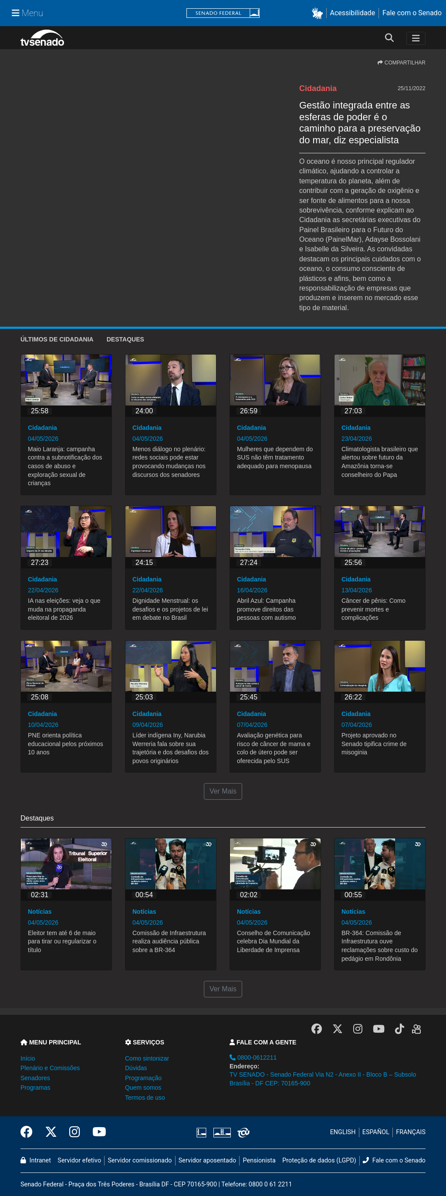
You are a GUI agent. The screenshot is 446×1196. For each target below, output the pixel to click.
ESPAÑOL (375, 1132)
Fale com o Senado (412, 13)
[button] (319, 13)
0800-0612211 (253, 1057)
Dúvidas (136, 1067)
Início (27, 1058)
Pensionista (259, 1160)
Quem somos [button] (143, 1087)
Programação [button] (143, 1077)
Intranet (35, 1160)
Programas (35, 1087)
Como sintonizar (147, 1058)
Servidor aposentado (207, 1160)
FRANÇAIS (411, 1132)
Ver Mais (223, 791)
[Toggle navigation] (416, 38)
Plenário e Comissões (50, 1067)
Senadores (35, 1077)
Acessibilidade (352, 13)
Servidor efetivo (79, 1160)
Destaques (125, 339)
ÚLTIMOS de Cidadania (57, 339)
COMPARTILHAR (402, 63)
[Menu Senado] (27, 13)
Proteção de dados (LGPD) (319, 1160)
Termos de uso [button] (145, 1097)
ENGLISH (343, 1132)
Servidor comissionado (140, 1160)
